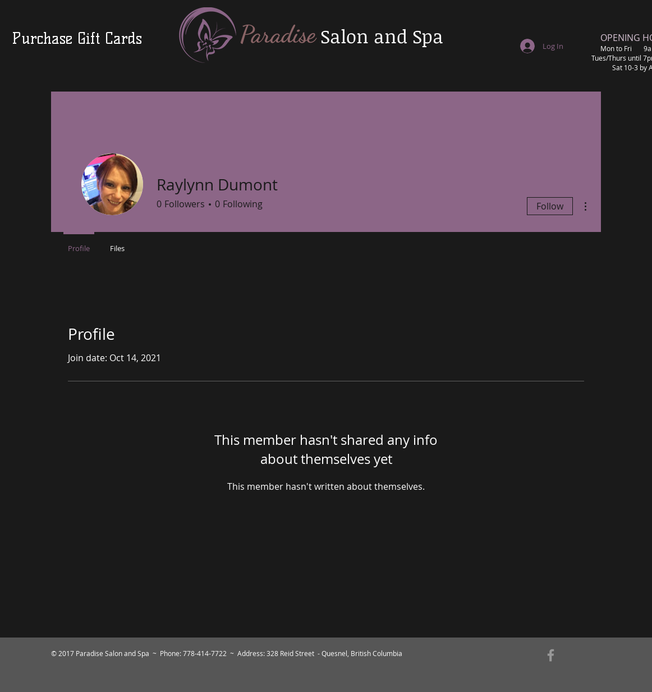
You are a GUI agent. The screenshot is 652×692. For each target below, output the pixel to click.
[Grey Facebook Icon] (551, 655)
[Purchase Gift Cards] (77, 38)
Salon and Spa (381, 36)
